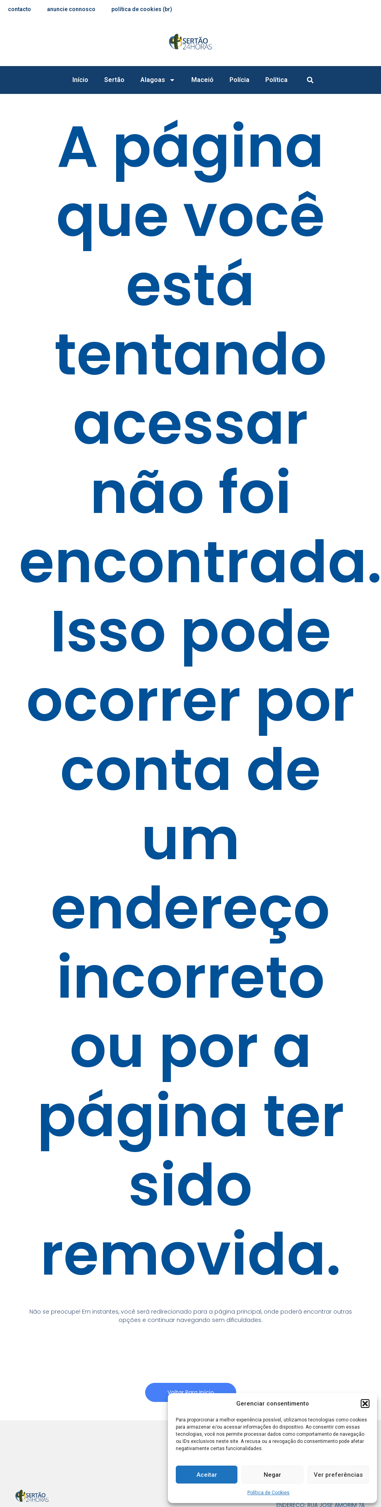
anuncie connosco (72, 9)
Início (80, 80)
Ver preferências (338, 1474)
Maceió (202, 80)
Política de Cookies (268, 1492)
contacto (20, 9)
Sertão (114, 80)
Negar (272, 1474)
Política (276, 80)
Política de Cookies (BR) (142, 9)
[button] (365, 1404)
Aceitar (206, 1474)
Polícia (239, 80)
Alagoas (157, 80)
